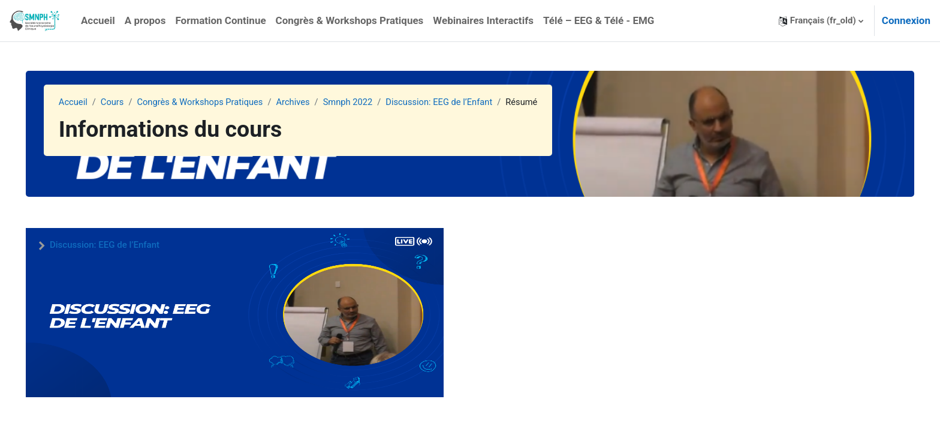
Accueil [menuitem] (98, 20)
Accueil (89, 102)
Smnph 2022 (369, 102)
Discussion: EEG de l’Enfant (462, 102)
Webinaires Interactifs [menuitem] (483, 20)
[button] (821, 20)
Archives (314, 102)
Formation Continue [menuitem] (220, 20)
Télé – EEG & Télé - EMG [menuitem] (599, 20)
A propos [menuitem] (145, 20)
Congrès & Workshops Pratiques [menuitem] (350, 20)
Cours (129, 102)
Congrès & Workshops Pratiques (219, 102)
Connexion (906, 20)
